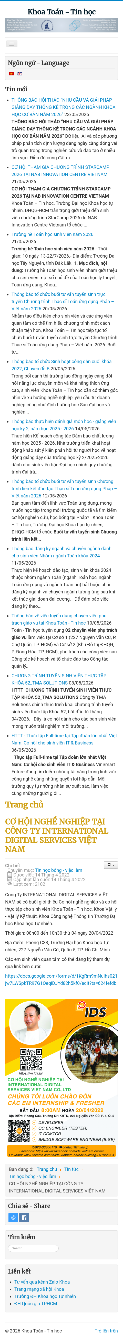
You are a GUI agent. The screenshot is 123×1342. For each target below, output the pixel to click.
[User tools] (111, 865)
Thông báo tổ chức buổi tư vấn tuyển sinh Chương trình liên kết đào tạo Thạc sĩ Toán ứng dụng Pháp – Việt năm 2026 (64, 488)
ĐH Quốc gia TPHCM (35, 1306)
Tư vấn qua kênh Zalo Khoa (42, 1284)
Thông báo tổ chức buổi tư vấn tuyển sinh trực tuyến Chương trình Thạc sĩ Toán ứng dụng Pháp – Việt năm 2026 (63, 301)
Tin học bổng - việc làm (58, 870)
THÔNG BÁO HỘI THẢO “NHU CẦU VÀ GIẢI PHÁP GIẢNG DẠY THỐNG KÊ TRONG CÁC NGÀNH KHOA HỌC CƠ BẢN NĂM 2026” (64, 107)
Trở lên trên (106, 1333)
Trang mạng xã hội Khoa (39, 1292)
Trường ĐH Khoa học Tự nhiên (45, 1299)
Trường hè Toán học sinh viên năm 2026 (53, 234)
